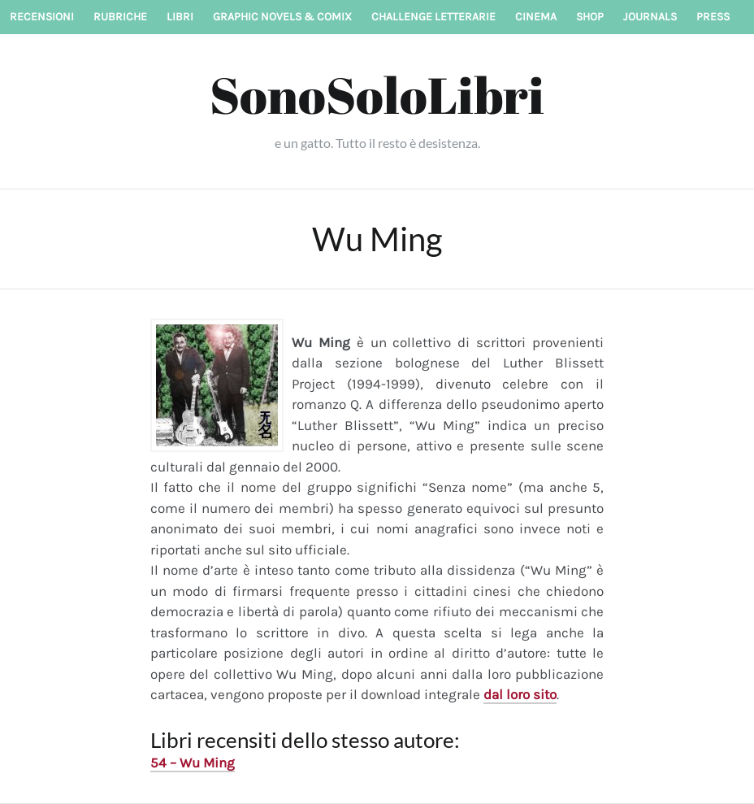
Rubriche (120, 17)
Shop (590, 17)
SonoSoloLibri (377, 94)
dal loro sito (520, 694)
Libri (180, 17)
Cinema (536, 17)
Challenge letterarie (433, 17)
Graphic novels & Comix (282, 17)
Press (713, 17)
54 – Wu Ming (192, 762)
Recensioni (42, 17)
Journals (650, 17)
